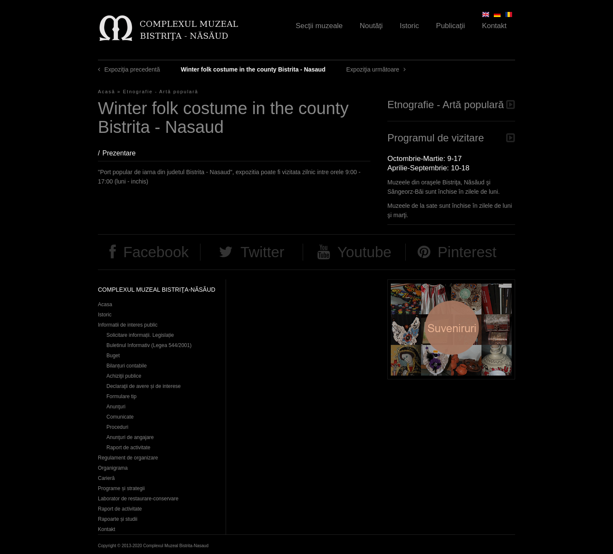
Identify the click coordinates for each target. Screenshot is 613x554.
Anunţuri (116, 407)
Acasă (106, 91)
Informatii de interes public (128, 325)
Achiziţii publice (123, 376)
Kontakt (494, 26)
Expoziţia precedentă (132, 69)
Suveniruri (451, 329)
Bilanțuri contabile (126, 366)
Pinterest (467, 252)
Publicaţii (450, 26)
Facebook (156, 252)
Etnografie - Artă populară (160, 91)
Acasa (105, 304)
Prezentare (123, 153)
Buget (113, 356)
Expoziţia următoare (372, 69)
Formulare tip (121, 396)
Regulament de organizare (128, 458)
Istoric (409, 26)
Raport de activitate (128, 448)
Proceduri (117, 427)
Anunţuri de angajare (130, 437)
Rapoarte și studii (117, 519)
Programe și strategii (121, 488)
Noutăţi (371, 26)
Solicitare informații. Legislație (140, 335)
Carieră (106, 478)
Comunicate (120, 417)
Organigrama (113, 468)
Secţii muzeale (319, 26)
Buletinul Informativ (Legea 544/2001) (149, 345)
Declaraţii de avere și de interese (143, 386)
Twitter (262, 252)
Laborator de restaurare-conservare (138, 499)
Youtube (364, 252)
